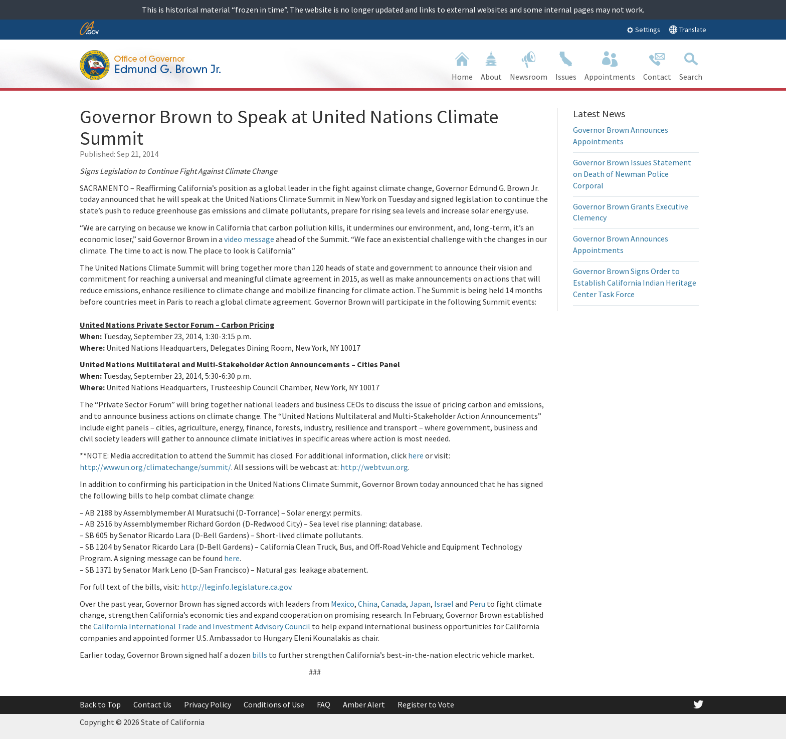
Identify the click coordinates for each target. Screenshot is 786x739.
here (416, 455)
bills (259, 655)
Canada (393, 604)
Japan (420, 604)
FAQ (323, 704)
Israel (444, 604)
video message (249, 239)
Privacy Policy (207, 704)
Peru (477, 604)
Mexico (342, 604)
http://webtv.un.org (374, 467)
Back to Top (100, 704)
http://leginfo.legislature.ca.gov (236, 587)
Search (690, 65)
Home (462, 65)
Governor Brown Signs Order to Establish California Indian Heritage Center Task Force (634, 282)
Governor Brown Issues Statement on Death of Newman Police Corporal (632, 173)
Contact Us (152, 704)
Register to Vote (426, 704)
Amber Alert (364, 704)
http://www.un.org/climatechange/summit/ (155, 467)
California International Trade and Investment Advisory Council (201, 626)
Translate (687, 29)
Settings (643, 29)
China (367, 604)
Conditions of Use (274, 704)
